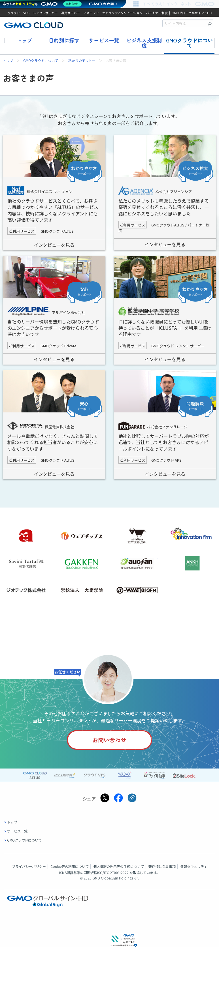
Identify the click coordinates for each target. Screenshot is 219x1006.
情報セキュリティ (193, 867)
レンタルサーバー (45, 13)
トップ (24, 40)
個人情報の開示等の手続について (118, 867)
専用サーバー (70, 13)
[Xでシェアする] (104, 799)
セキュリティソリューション (122, 13)
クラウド (13, 13)
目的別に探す (64, 40)
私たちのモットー (81, 60)
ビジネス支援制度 (144, 43)
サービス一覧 (104, 40)
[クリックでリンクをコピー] (132, 799)
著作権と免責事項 (162, 867)
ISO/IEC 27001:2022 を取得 (118, 873)
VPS (26, 13)
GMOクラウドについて (189, 43)
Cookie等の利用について (69, 867)
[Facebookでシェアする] (118, 799)
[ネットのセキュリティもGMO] (43, 4)
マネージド (91, 13)
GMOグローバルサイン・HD (192, 13)
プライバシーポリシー (29, 867)
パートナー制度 (157, 13)
